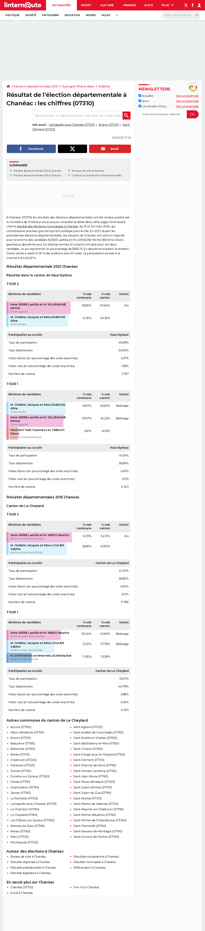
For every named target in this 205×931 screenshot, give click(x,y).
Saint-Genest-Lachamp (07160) (94, 771)
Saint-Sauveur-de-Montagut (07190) (97, 831)
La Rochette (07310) (24, 798)
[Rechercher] (181, 15)
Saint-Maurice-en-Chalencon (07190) (98, 809)
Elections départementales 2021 (36, 86)
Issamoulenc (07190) (24, 787)
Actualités (61, 5)
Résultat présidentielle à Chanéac (33, 867)
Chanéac (77, 175)
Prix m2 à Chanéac (86, 887)
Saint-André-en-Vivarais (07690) (95, 738)
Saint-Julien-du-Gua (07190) (92, 793)
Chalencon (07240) (23, 760)
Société (30, 15)
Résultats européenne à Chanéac (96, 856)
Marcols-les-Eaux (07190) (27, 826)
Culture (107, 5)
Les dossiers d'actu (152, 106)
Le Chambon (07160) (24, 809)
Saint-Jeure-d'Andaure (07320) (94, 782)
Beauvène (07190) (22, 743)
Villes (105, 15)
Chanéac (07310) (21, 887)
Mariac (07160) (20, 831)
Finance (129, 5)
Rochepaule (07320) (24, 842)
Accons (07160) (20, 727)
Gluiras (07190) (20, 782)
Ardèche (104, 86)
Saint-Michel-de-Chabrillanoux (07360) (99, 820)
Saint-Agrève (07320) (87, 727)
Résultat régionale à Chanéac (30, 862)
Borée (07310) (19, 754)
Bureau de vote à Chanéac (28, 856)
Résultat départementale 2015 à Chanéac (37, 175)
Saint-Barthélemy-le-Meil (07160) (96, 743)
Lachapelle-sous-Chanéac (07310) (72, 125)
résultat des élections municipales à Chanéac (47, 226)
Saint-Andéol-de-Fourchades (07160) (98, 732)
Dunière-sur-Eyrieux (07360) (29, 776)
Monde (91, 15)
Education (72, 15)
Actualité (146, 96)
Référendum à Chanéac (89, 867)
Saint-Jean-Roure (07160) (90, 776)
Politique (12, 15)
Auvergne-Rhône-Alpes (78, 86)
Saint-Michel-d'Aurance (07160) (94, 815)
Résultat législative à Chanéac (30, 873)
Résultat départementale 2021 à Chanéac (37, 170)
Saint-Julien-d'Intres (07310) (92, 787)
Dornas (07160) (20, 771)
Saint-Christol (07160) (88, 749)
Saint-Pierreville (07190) (89, 826)
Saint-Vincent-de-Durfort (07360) (96, 837)
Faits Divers (50, 15)
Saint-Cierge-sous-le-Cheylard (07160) (99, 754)
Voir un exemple (187, 96)
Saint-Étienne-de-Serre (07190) (94, 765)
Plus (168, 5)
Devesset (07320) (22, 765)
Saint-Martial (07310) (87, 798)
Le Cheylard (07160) (23, 815)
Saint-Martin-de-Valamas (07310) (95, 804)
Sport (86, 5)
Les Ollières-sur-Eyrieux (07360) (32, 820)
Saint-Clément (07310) (88, 760)
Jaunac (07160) (20, 793)
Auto (148, 5)
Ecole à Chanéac (21, 893)
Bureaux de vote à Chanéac (88, 170)
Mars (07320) (19, 837)
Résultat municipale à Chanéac (94, 862)
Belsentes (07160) (22, 749)
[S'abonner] (169, 114)
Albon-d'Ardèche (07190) (27, 732)
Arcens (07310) (108, 125)
